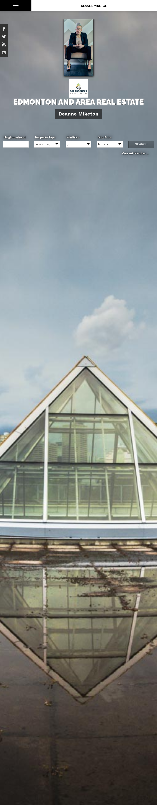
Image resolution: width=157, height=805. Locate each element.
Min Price (73, 137)
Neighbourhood (15, 137)
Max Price (105, 137)
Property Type (45, 137)
